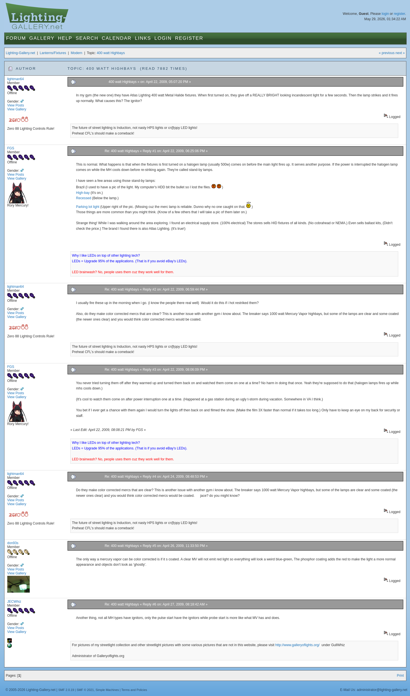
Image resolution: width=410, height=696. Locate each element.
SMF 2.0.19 (66, 690)
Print (400, 676)
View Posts (15, 105)
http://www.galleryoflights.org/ (297, 645)
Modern (76, 53)
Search (87, 38)
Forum (16, 38)
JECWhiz (14, 602)
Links (143, 38)
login (385, 14)
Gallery (42, 38)
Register (189, 38)
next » (400, 53)
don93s (12, 543)
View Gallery (16, 109)
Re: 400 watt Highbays (122, 151)
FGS (10, 148)
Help (65, 38)
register (399, 14)
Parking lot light (87, 207)
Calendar (116, 38)
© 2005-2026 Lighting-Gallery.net (30, 690)
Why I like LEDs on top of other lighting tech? (106, 255)
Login (163, 38)
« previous (387, 53)
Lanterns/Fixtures (53, 53)
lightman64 (15, 79)
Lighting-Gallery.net (20, 53)
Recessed (83, 198)
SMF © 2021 (85, 690)
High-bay (83, 193)
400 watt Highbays (111, 53)
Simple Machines (107, 690)
